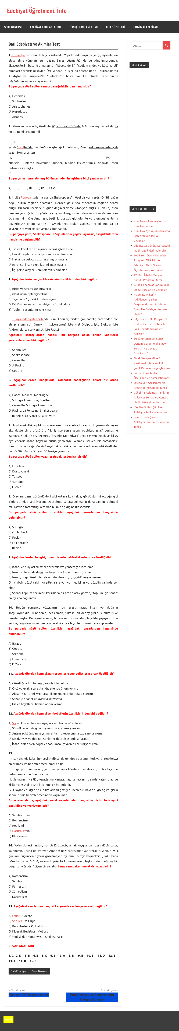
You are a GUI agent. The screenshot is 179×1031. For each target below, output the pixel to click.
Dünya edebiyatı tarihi (28, 319)
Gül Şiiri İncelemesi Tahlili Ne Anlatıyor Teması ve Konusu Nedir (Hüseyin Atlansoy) (152, 397)
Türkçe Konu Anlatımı (83, 27)
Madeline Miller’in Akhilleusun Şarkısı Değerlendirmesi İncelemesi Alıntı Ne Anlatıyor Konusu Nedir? (151, 304)
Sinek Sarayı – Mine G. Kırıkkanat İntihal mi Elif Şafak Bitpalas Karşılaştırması (152, 363)
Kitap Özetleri (115, 27)
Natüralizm (19, 830)
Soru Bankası (13, 27)
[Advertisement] (150, 136)
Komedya (18, 55)
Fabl (21, 147)
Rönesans (27, 197)
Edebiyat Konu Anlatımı (45, 27)
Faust (16, 915)
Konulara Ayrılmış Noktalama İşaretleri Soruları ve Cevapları (152, 235)
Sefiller (17, 921)
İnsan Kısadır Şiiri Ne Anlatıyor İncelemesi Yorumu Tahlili (152, 421)
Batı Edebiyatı (19, 971)
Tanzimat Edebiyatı (145, 27)
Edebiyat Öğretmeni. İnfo (39, 10)
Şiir (14, 723)
